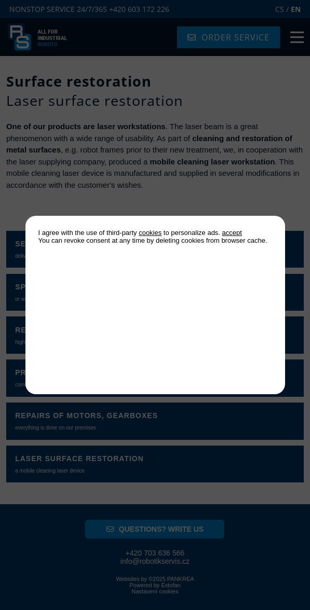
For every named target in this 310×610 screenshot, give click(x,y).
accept (232, 233)
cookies (150, 233)
